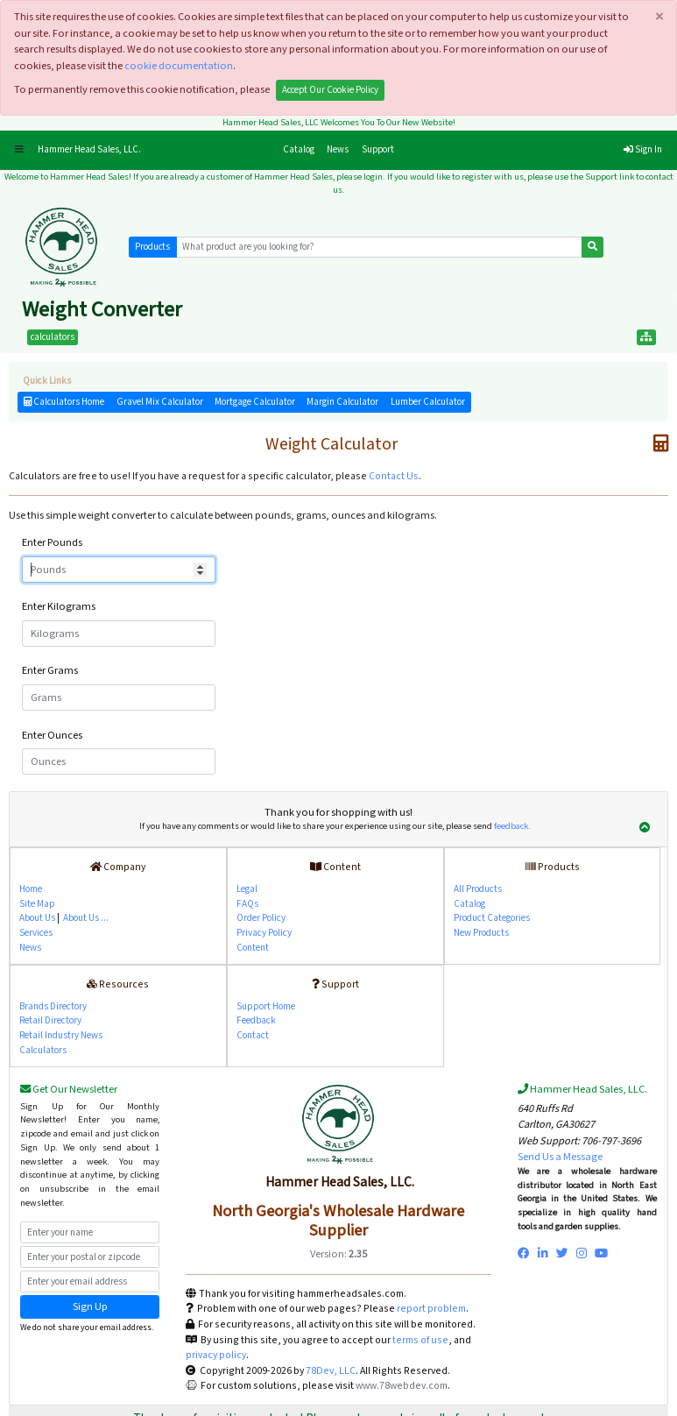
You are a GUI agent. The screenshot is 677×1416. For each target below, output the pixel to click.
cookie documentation (178, 66)
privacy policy (216, 1355)
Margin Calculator (342, 402)
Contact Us (394, 476)
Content (252, 947)
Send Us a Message (560, 1157)
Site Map (37, 903)
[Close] (658, 17)
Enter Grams (50, 670)
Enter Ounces (52, 735)
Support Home (265, 1006)
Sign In (643, 150)
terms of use (420, 1340)
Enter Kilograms (58, 606)
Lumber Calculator (428, 402)
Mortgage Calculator (255, 402)
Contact (252, 1035)
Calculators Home (64, 402)
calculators (52, 337)
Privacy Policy (264, 932)
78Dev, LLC (330, 1370)
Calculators (43, 1050)
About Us (37, 917)
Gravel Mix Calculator (159, 402)
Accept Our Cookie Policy (330, 90)
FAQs (247, 903)
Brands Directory (53, 1006)
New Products (481, 932)
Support (378, 150)
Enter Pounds (52, 542)
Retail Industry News (60, 1035)
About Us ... (86, 917)
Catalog (302, 149)
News (338, 150)
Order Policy (261, 917)
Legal (246, 889)
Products (152, 247)
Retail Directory (50, 1020)
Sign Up (90, 1306)
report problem (431, 1308)
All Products (478, 889)
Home (30, 889)
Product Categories (492, 917)
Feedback (256, 1020)
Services (36, 932)
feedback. (512, 826)
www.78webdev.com (401, 1385)
